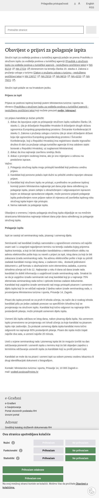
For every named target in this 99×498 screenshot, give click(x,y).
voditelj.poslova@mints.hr (24, 371)
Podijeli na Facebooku (14, 386)
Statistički (8, 465)
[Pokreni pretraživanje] (80, 30)
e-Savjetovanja (13, 407)
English (90, 3)
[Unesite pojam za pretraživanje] (38, 30)
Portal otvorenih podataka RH (21, 411)
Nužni (6, 449)
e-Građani (10, 403)
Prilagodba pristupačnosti (54, 3)
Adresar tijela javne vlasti (18, 431)
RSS (91, 7)
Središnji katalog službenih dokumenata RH (28, 427)
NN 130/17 (30, 76)
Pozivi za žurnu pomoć (17, 435)
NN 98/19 (61, 76)
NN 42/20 (76, 76)
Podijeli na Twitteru (21, 386)
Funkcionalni (10, 457)
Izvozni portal (12, 414)
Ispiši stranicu (7, 386)
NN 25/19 (46, 76)
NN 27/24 (21, 68)
